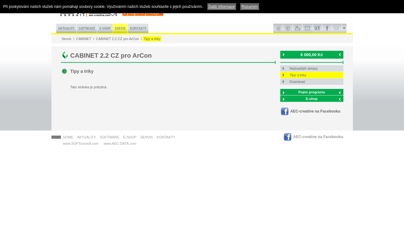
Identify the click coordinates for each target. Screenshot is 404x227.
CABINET (83, 39)
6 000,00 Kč (311, 54)
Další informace (222, 6)
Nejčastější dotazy (304, 68)
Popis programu (311, 92)
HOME (68, 137)
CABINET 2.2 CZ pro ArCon (117, 39)
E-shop (312, 99)
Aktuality (86, 137)
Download (297, 82)
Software (109, 137)
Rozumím (249, 6)
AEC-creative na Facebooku (315, 111)
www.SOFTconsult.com (81, 143)
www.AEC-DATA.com (120, 143)
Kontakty (166, 137)
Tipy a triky (152, 39)
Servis (67, 39)
